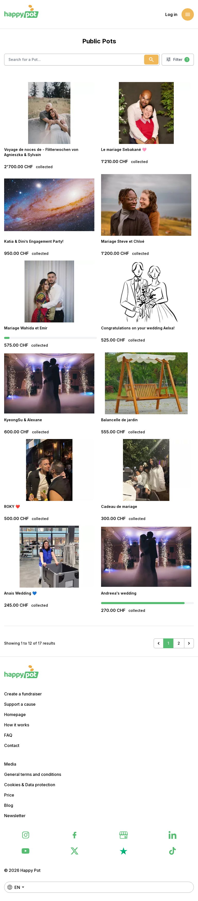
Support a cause (20, 704)
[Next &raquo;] (189, 643)
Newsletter (15, 815)
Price (9, 795)
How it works (16, 724)
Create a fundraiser (23, 693)
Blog (8, 805)
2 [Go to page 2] (179, 643)
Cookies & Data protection (29, 784)
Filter (177, 59)
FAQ (8, 735)
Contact (11, 745)
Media (10, 764)
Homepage (15, 714)
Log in (171, 14)
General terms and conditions (32, 774)
